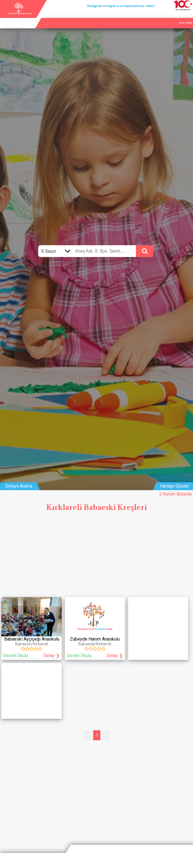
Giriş (188, 16)
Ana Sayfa (139, 16)
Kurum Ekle (158, 16)
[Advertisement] (96, 556)
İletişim (175, 16)
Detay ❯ (51, 655)
